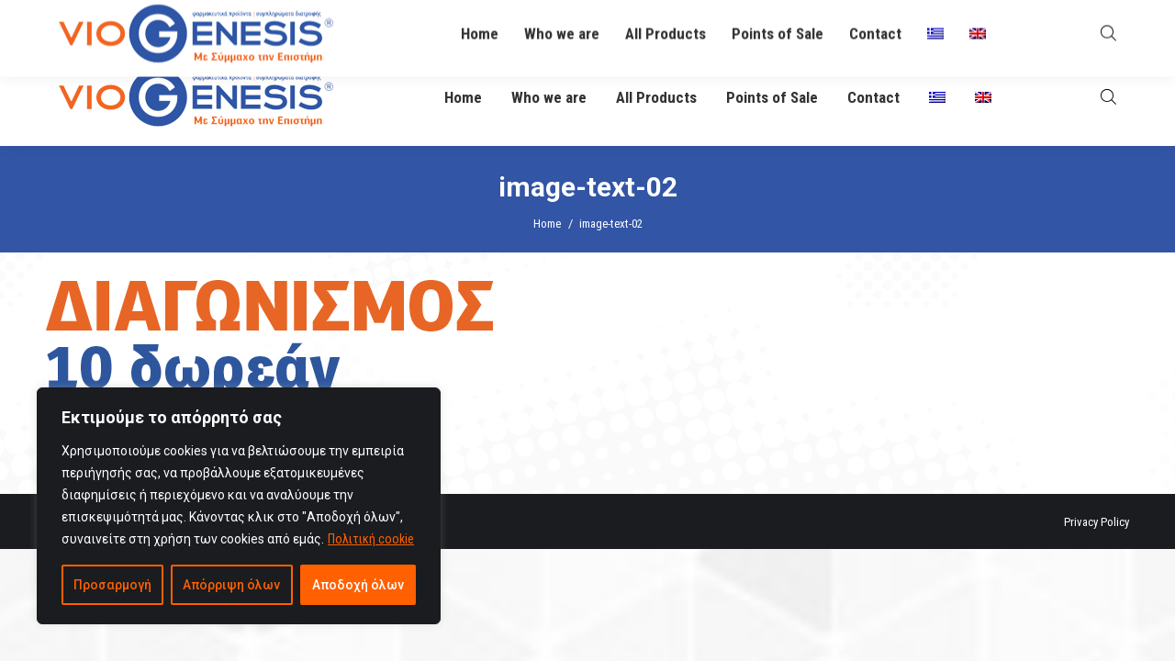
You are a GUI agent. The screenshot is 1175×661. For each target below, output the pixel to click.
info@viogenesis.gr (534, 25)
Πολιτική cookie (371, 539)
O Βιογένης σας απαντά (748, 24)
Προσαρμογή (112, 584)
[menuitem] (937, 97)
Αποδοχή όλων (358, 584)
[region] (239, 505)
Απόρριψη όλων (231, 584)
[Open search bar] (1108, 97)
